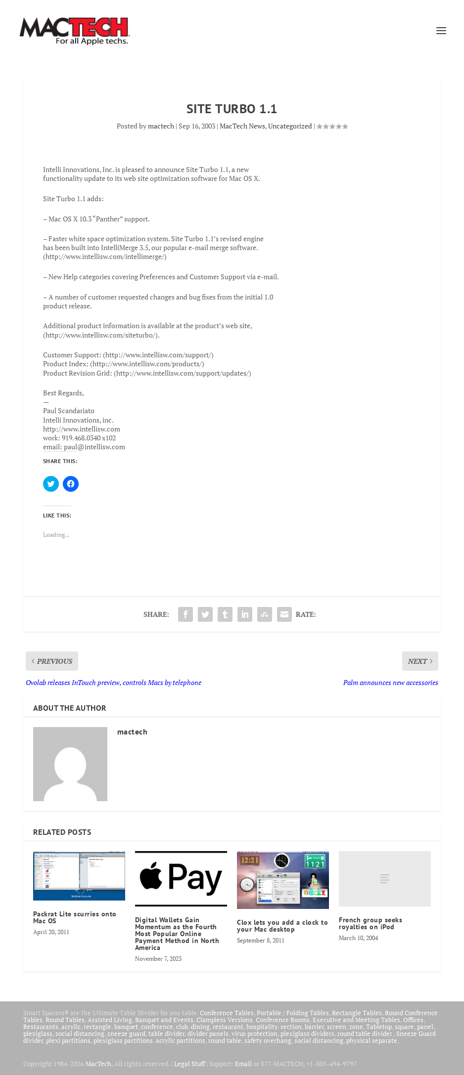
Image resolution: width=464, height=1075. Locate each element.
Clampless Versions (224, 1019)
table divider (166, 1033)
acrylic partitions (180, 1040)
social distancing (79, 1033)
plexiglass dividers (307, 1033)
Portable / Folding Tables (293, 1012)
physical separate (371, 1040)
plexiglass (37, 1033)
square (404, 1026)
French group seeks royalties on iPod (370, 923)
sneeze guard (126, 1033)
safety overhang (267, 1040)
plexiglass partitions (123, 1040)
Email (243, 1063)
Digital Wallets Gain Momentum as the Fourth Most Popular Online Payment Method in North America (177, 933)
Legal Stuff (189, 1063)
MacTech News (242, 125)
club (182, 1026)
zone (356, 1026)
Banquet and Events (164, 1019)
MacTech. (99, 1063)
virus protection (255, 1033)
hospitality (262, 1026)
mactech (161, 125)
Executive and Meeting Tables (356, 1019)
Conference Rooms (283, 1019)
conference (157, 1026)
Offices (413, 1019)
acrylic (71, 1026)
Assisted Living (110, 1019)
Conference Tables (227, 1012)
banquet (126, 1026)
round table (224, 1040)
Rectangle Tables (357, 1012)
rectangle (97, 1026)
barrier (314, 1026)
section (291, 1026)
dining (200, 1026)
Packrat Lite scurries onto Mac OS (75, 917)
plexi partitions (68, 1040)
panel (425, 1026)
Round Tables (65, 1019)
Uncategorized (290, 125)
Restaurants (40, 1026)
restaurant (228, 1026)
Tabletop (379, 1026)
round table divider (365, 1033)
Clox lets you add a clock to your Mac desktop (282, 926)
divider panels (208, 1033)
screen (336, 1026)
